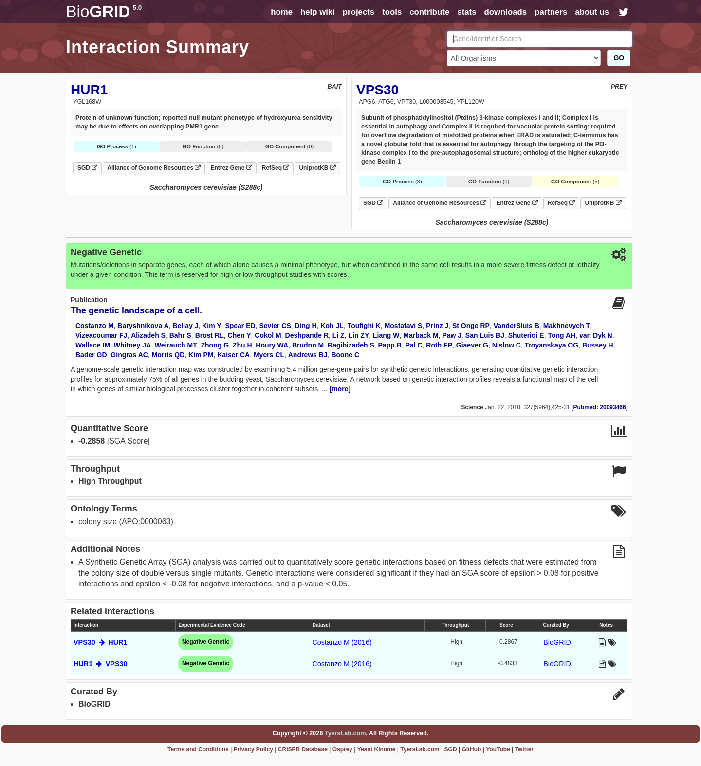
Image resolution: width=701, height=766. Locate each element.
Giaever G (472, 345)
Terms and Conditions (198, 749)
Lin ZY (358, 335)
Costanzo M (94, 325)
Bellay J (185, 325)
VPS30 (377, 89)
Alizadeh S (148, 335)
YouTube (498, 749)
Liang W (386, 335)
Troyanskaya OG (552, 345)
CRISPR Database (303, 749)
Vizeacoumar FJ (101, 335)
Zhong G (215, 345)
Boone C (345, 355)
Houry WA (272, 345)
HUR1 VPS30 (101, 664)
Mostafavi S (404, 325)
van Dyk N (595, 335)
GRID (104, 11)
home (282, 12)
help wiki (317, 12)
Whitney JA (132, 345)
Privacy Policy (253, 749)
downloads (505, 12)
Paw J (451, 335)
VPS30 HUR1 (101, 642)
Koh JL (331, 325)
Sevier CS (275, 325)
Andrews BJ (308, 355)
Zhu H (242, 345)
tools (392, 12)
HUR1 (89, 89)
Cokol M (268, 335)
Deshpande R (307, 335)
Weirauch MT (176, 345)
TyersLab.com (345, 733)
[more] (340, 389)
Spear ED (240, 325)
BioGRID (557, 642)
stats (466, 12)
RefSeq (276, 167)
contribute (429, 12)
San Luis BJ (484, 335)
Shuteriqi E (526, 335)
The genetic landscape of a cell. (136, 310)
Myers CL (269, 355)
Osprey (342, 749)
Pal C (414, 345)
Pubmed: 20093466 (599, 407)
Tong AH (561, 335)
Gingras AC (129, 355)
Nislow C (506, 345)
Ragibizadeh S (351, 345)
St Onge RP (471, 325)
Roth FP (439, 345)
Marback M (420, 335)
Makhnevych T (566, 325)
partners (551, 12)
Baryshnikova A (142, 325)
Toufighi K (364, 325)
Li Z (338, 335)
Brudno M (308, 345)
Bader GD (91, 355)
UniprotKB (317, 167)
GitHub (471, 749)
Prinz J (437, 325)
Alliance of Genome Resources (154, 167)
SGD (87, 167)
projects (358, 12)
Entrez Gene (231, 167)
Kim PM (200, 355)
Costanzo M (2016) (341, 642)
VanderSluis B (516, 325)
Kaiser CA (233, 355)
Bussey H (597, 345)
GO (618, 58)
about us (592, 12)
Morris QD (168, 355)
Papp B (390, 345)
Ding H (306, 325)
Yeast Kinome (376, 749)
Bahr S (180, 335)
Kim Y (211, 325)
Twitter (524, 749)
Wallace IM (92, 345)
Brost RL (209, 335)
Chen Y (239, 335)
